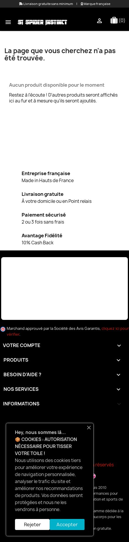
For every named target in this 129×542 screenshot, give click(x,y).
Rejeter (32, 524)
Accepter (67, 524)
